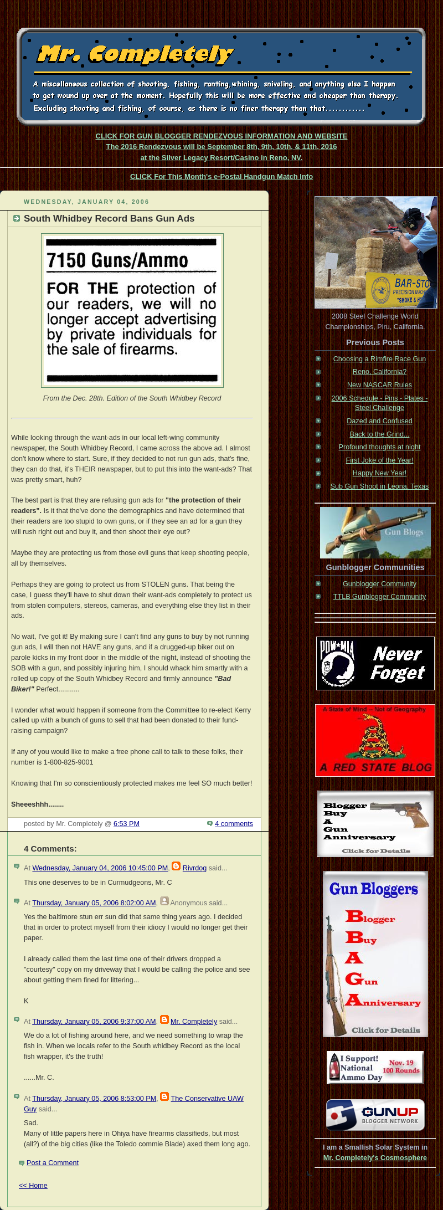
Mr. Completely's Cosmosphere (375, 1158)
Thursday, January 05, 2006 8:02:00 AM (94, 903)
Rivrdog (195, 868)
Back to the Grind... (380, 434)
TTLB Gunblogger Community (379, 597)
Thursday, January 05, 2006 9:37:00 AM (94, 1022)
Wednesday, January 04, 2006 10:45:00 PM (100, 868)
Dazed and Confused (379, 421)
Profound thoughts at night (380, 447)
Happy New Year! (379, 473)
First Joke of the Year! (380, 460)
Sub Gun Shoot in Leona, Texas (380, 486)
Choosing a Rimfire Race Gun (379, 359)
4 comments (234, 824)
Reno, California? (379, 372)
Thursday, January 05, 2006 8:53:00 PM (94, 1099)
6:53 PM (127, 824)
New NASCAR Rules (379, 385)
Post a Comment (53, 1163)
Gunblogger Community (379, 584)
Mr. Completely (194, 1022)
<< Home (33, 1186)
